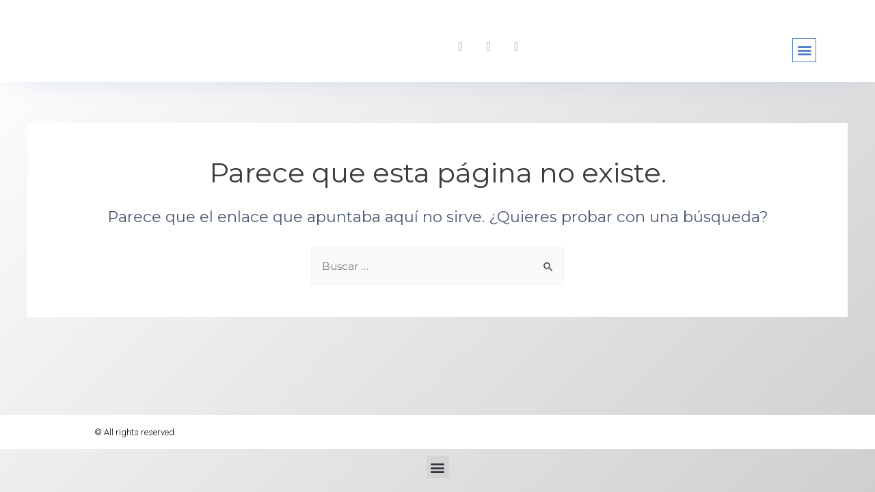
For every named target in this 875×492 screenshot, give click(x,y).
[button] (804, 52)
